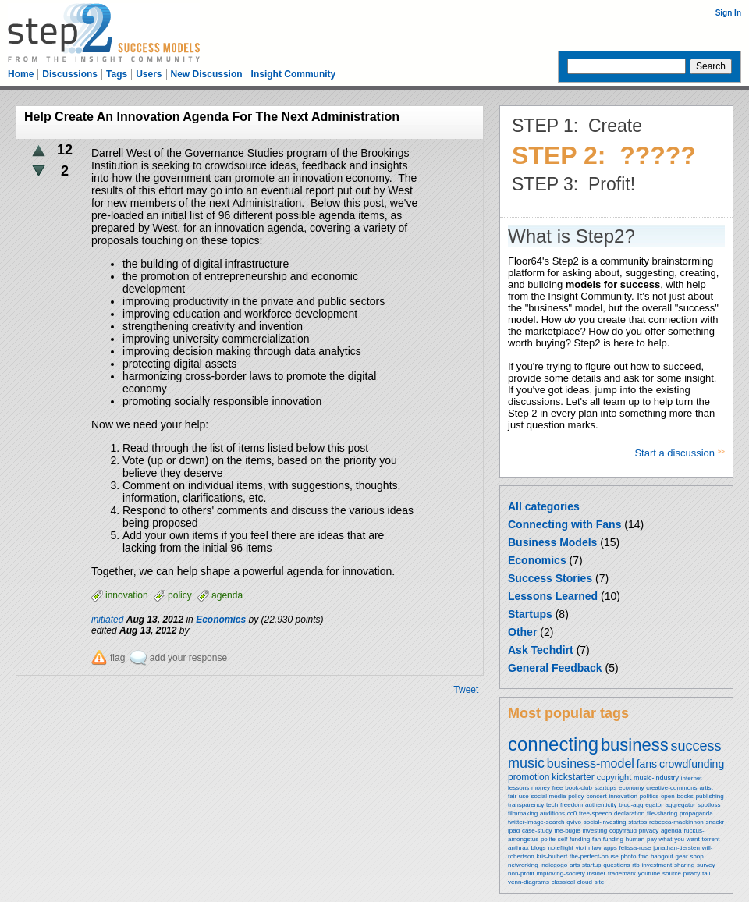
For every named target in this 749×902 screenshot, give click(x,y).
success (696, 746)
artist (705, 787)
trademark (622, 873)
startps (637, 822)
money (540, 787)
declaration (629, 813)
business (635, 745)
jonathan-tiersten (676, 847)
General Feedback (555, 668)
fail (706, 873)
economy (631, 787)
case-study (537, 830)
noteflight (560, 847)
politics (649, 796)
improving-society (561, 873)
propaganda (696, 813)
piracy (691, 873)
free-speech (595, 813)
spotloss (709, 804)
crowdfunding (691, 764)
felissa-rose (635, 847)
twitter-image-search (536, 822)
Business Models (552, 542)
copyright (614, 777)
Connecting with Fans (564, 524)
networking (523, 864)
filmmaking (523, 813)
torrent (710, 839)
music (526, 763)
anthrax (518, 847)
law (597, 847)
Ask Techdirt (540, 650)
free (557, 787)
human (635, 839)
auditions (552, 813)
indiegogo (553, 864)
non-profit (521, 873)
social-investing (605, 822)
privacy (648, 830)
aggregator (681, 804)
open (668, 796)
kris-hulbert (552, 856)
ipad (514, 830)
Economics (537, 560)
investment (656, 864)
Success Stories (550, 578)
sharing (684, 864)
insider (596, 873)
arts (575, 864)
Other (522, 632)
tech (552, 804)
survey (706, 864)
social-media (548, 796)
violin (583, 847)
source (671, 873)
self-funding (574, 839)
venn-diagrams (528, 882)
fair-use (518, 796)
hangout (662, 856)
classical (563, 882)
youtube (649, 873)
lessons (518, 787)
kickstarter (573, 777)
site (599, 882)
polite (548, 839)
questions (616, 864)
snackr (715, 822)
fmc (643, 856)
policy (576, 796)
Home (21, 74)
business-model (590, 763)
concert (596, 796)
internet (691, 778)
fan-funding (607, 839)
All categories (544, 506)
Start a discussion (675, 453)
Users (149, 74)
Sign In (728, 13)
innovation (623, 796)
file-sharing (662, 813)
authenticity (600, 804)
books (684, 796)
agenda (671, 830)
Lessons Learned (553, 596)
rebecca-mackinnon (676, 822)
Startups (530, 614)
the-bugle (567, 830)
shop (696, 856)
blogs (538, 847)
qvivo (573, 822)
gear (682, 856)
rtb (635, 864)
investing (595, 830)
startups (605, 787)
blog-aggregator (640, 804)
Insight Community (293, 74)
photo (628, 856)
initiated (107, 619)
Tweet (465, 689)
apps (609, 847)
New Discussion (207, 74)
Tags (116, 74)
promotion (528, 777)
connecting (553, 744)
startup (591, 864)
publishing (710, 796)
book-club (578, 787)
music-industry (656, 778)
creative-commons (671, 787)
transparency (526, 804)
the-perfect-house (594, 856)
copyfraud (623, 830)
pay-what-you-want (673, 839)
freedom (571, 804)
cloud (584, 882)
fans (647, 764)
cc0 (572, 813)
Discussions (70, 74)
